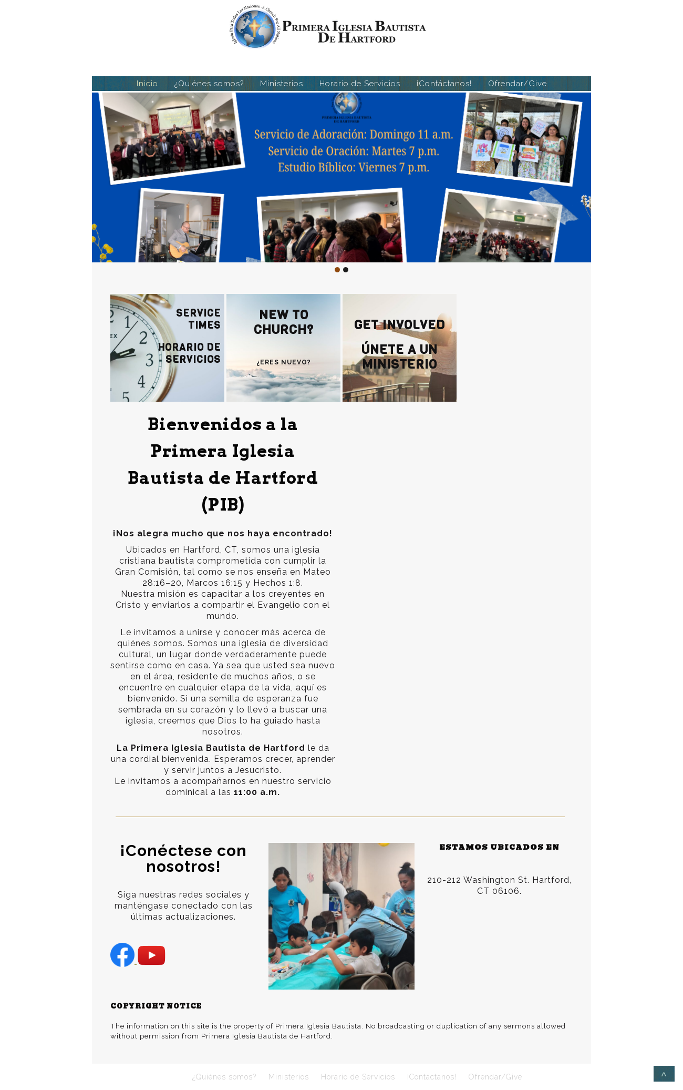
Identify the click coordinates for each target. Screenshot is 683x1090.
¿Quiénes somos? (209, 83)
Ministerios (281, 83)
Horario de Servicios (359, 83)
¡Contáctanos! (444, 83)
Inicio (147, 83)
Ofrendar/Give (517, 83)
